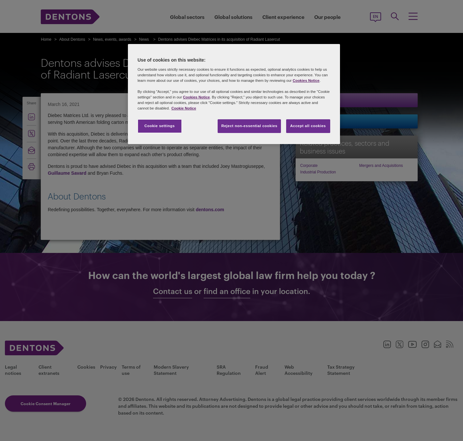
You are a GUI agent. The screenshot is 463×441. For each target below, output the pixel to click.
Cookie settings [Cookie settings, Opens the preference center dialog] (159, 126)
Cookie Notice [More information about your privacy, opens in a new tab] (183, 108)
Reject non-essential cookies (249, 126)
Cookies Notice (306, 80)
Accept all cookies (308, 126)
